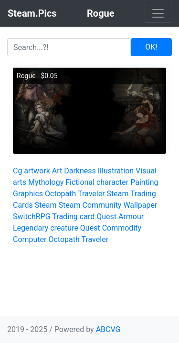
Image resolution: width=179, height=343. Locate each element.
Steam (46, 205)
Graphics (28, 193)
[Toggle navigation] (158, 13)
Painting (144, 182)
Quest (106, 216)
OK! (151, 46)
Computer (30, 239)
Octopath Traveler (75, 193)
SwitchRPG (32, 216)
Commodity (121, 227)
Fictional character (96, 182)
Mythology (45, 182)
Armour (131, 216)
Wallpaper (140, 205)
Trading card (73, 216)
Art (57, 170)
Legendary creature (45, 227)
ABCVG (108, 329)
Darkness (80, 170)
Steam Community (90, 205)
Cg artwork (31, 170)
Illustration (116, 170)
